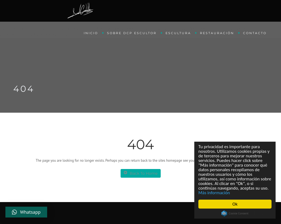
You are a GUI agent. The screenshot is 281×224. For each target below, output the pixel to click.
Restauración (217, 33)
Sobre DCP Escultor (132, 33)
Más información (214, 193)
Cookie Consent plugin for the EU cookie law (235, 213)
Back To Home (140, 173)
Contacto (255, 33)
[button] (26, 212)
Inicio (91, 33)
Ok (235, 204)
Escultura (178, 33)
